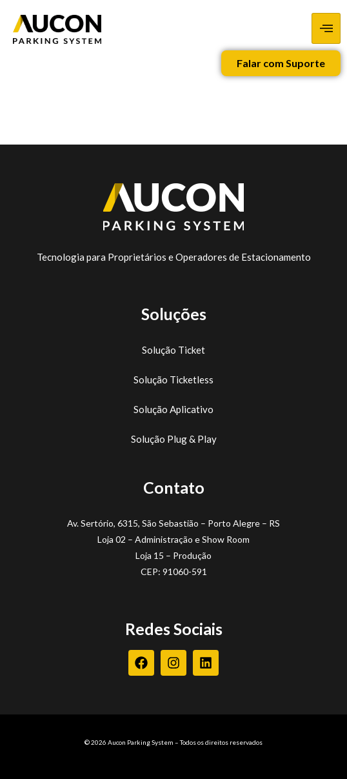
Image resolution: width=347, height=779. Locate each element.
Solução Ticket (173, 350)
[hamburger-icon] (326, 28)
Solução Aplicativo (173, 409)
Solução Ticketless (173, 379)
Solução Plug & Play (174, 439)
